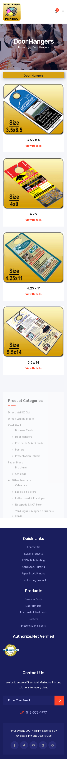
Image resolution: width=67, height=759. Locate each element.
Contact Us (33, 547)
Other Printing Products (33, 580)
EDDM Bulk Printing (33, 560)
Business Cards (33, 599)
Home (21, 47)
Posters (33, 619)
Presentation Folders (33, 626)
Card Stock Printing (33, 567)
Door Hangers (33, 606)
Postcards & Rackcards (33, 612)
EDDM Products (33, 554)
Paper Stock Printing (33, 573)
